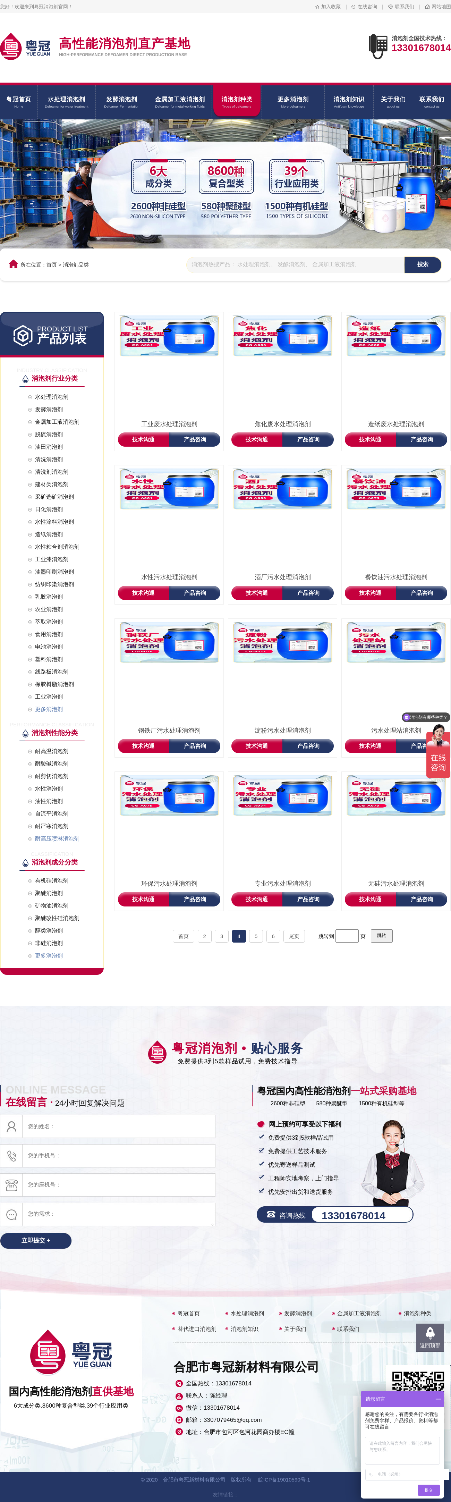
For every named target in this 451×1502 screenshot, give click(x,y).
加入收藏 (331, 6)
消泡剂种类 (418, 1313)
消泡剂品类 (76, 265)
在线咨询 (367, 6)
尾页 (294, 936)
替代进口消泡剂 (197, 1329)
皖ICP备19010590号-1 (284, 1480)
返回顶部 (430, 1345)
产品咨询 (195, 439)
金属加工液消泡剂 (359, 1313)
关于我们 (295, 1329)
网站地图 (441, 6)
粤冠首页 (189, 1313)
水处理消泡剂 (247, 1313)
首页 (51, 265)
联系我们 (404, 6)
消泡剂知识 (244, 1329)
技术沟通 (143, 439)
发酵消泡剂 (298, 1313)
